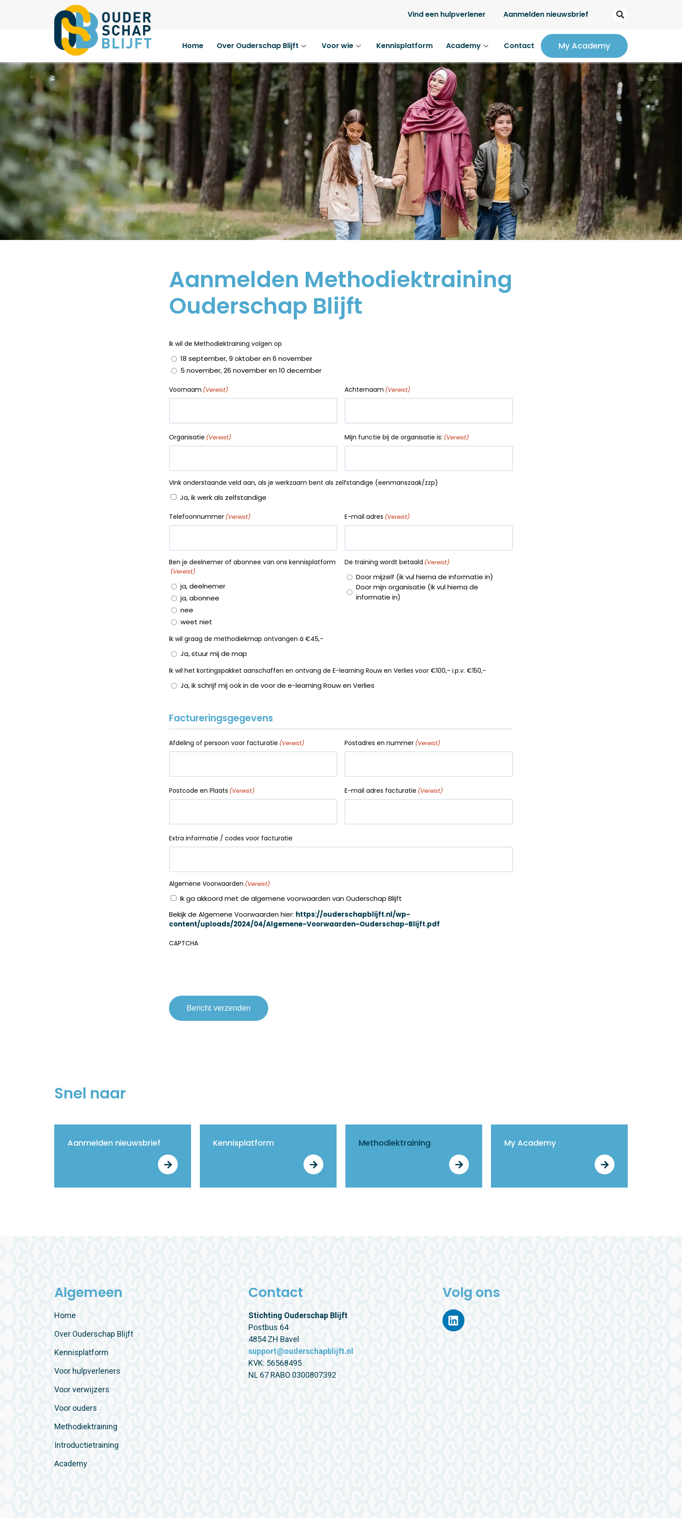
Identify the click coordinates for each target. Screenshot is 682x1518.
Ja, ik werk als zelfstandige (223, 497)
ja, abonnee (199, 598)
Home (192, 46)
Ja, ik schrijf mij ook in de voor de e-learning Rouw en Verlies (277, 685)
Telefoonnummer (210, 516)
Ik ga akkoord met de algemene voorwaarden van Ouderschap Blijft (291, 898)
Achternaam (377, 389)
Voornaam (198, 389)
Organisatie (200, 437)
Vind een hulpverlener (447, 14)
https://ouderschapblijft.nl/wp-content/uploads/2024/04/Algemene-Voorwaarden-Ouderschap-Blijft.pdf (304, 919)
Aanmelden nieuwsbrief (545, 14)
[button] (620, 14)
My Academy (584, 45)
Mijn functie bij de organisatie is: (407, 437)
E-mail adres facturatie (394, 790)
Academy (468, 46)
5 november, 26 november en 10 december (251, 370)
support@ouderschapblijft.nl (300, 1351)
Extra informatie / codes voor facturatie (230, 838)
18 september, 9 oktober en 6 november (246, 358)
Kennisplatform (404, 46)
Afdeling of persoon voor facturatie (236, 743)
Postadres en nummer (392, 743)
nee (186, 610)
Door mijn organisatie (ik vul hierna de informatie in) (417, 592)
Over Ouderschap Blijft (262, 46)
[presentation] (236, 969)
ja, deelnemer (202, 586)
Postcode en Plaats (212, 790)
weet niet (196, 621)
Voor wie (342, 46)
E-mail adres (377, 516)
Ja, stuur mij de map (213, 653)
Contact (519, 46)
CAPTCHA (183, 943)
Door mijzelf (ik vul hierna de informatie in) (424, 576)
